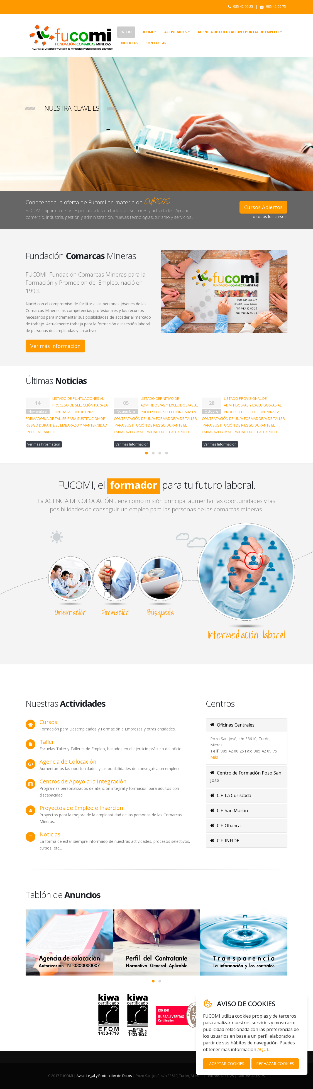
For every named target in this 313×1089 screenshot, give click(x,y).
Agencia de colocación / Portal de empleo (238, 32)
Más (214, 757)
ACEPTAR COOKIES (226, 1063)
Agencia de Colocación (68, 761)
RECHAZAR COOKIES (275, 1063)
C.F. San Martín (229, 810)
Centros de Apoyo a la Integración (83, 781)
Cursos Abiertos (263, 207)
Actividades (175, 32)
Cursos (48, 722)
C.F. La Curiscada (230, 795)
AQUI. (263, 1049)
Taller (47, 742)
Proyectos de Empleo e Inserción (81, 808)
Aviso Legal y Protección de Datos (104, 1075)
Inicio (126, 32)
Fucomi (146, 32)
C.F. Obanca (225, 825)
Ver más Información (55, 346)
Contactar (156, 43)
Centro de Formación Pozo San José (245, 776)
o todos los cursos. (270, 216)
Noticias (129, 43)
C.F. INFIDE (224, 841)
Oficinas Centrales (232, 725)
